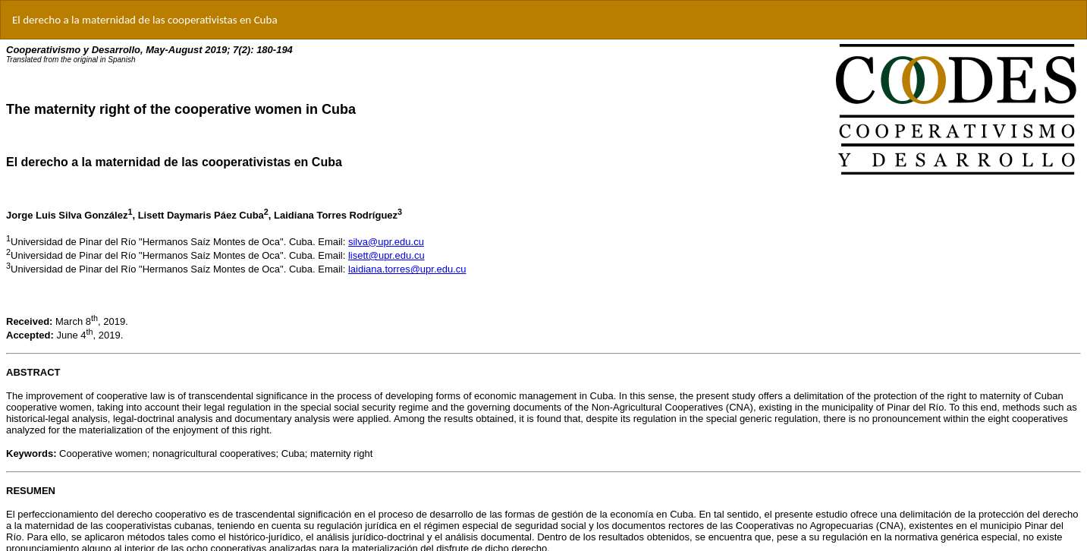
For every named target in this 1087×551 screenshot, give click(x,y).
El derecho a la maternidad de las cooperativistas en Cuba (145, 20)
